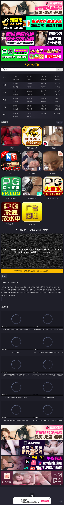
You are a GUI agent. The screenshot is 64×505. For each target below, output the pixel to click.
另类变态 (57, 94)
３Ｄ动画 (57, 84)
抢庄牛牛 (57, 79)
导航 (4, 115)
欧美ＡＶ (43, 84)
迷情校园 (15, 109)
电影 (4, 92)
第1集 (4, 276)
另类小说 (29, 109)
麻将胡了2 (16, 79)
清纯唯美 (29, 101)
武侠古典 (57, 106)
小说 (4, 107)
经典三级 (29, 94)
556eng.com (32, 65)
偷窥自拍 (15, 98)
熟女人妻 (15, 87)
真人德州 (29, 76)
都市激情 (15, 106)
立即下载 (45, 501)
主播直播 (43, 87)
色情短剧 (29, 116)
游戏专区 (57, 76)
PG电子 (16, 76)
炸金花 (30, 79)
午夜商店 (29, 113)
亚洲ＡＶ (15, 84)
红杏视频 (15, 116)
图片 (4, 100)
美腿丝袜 (15, 101)
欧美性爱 (57, 91)
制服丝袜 (15, 94)
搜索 (59, 69)
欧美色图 (43, 98)
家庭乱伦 (29, 106)
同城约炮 (15, 113)
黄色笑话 (43, 109)
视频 (4, 85)
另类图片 (57, 101)
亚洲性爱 (15, 91)
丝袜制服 (29, 87)
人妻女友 (43, 106)
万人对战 (43, 76)
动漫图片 (57, 98)
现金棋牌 (43, 79)
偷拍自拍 (29, 91)
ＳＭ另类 (57, 87)
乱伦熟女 (43, 94)
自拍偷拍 (29, 84)
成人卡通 (43, 91)
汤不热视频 (57, 113)
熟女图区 (43, 101)
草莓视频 (43, 113)
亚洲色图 (29, 98)
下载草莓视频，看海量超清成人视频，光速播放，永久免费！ (38, 271)
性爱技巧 (57, 109)
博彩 (4, 78)
